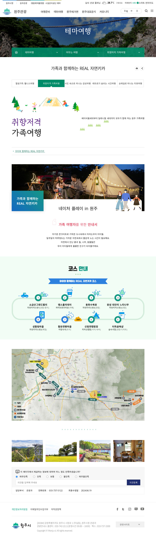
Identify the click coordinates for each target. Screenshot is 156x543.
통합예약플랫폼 (37, 3)
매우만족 (22, 476)
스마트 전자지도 (146, 2)
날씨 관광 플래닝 (93, 2)
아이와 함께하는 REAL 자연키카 (29, 151)
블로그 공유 (136, 509)
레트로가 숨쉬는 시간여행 (104, 83)
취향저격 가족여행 (51, 83)
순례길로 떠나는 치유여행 (130, 83)
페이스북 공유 (118, 509)
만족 (37, 476)
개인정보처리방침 (19, 509)
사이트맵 (151, 10)
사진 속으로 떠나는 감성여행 (78, 83)
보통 (50, 476)
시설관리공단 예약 (53, 3)
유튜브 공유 (142, 509)
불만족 (65, 476)
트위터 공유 (124, 509)
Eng (126, 10)
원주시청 (9, 3)
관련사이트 (125, 524)
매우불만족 (82, 476)
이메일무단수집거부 (39, 509)
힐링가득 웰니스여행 (25, 83)
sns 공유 (142, 68)
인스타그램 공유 (130, 509)
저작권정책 (56, 509)
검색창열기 (146, 10)
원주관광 (23, 3)
